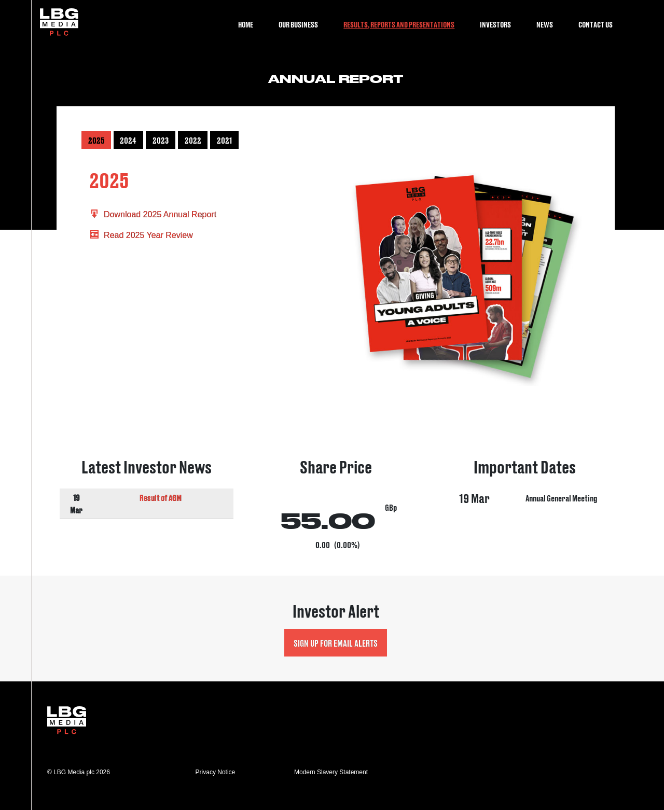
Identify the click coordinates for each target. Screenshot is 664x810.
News (544, 24)
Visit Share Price (336, 505)
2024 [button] (128, 140)
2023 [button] (161, 140)
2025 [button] (96, 140)
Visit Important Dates (525, 505)
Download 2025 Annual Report (152, 214)
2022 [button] (193, 140)
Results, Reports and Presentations (398, 24)
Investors (495, 24)
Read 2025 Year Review (141, 235)
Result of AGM (161, 497)
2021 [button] (224, 140)
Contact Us (595, 24)
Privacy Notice (216, 772)
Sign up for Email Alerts (336, 643)
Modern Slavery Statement (331, 772)
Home (245, 24)
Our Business (298, 24)
